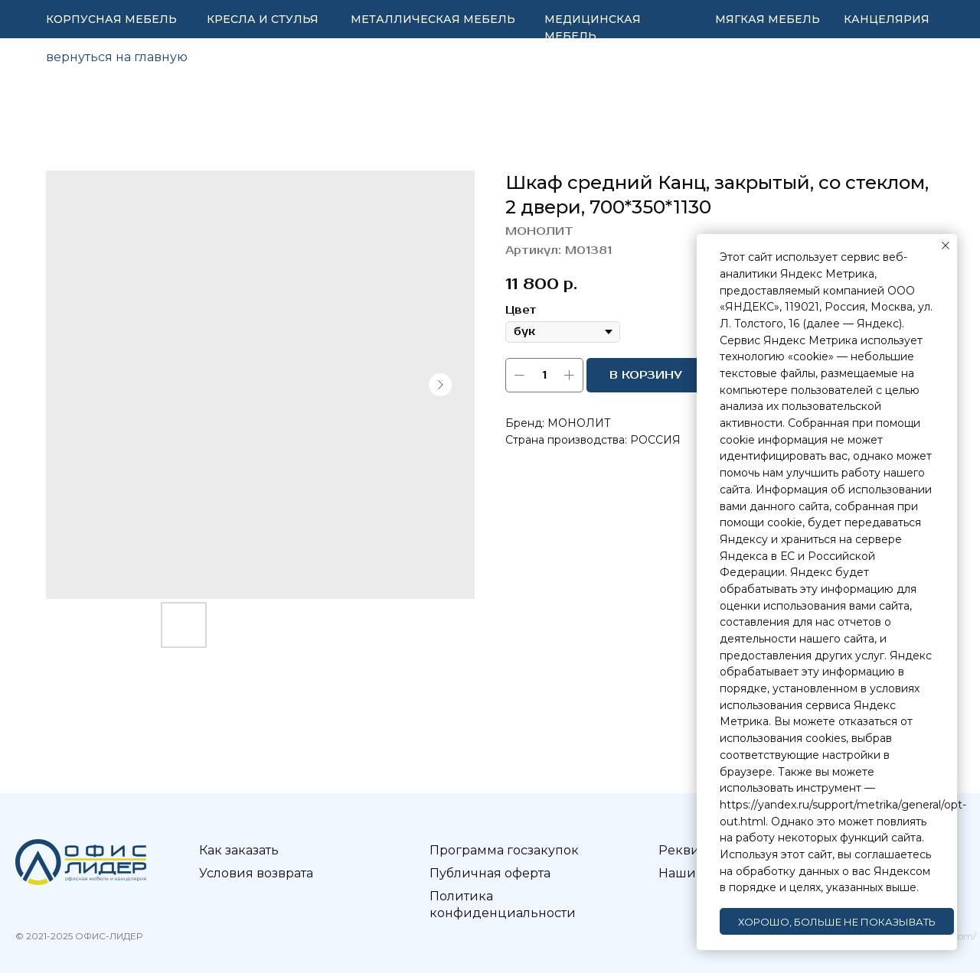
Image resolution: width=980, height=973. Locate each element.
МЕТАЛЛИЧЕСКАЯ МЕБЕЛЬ (433, 19)
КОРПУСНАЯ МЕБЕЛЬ (111, 19)
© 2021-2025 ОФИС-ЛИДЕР (78, 936)
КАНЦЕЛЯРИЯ (886, 19)
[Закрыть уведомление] (945, 245)
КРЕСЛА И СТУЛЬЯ (262, 19)
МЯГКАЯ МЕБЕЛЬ (767, 19)
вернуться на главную (117, 57)
